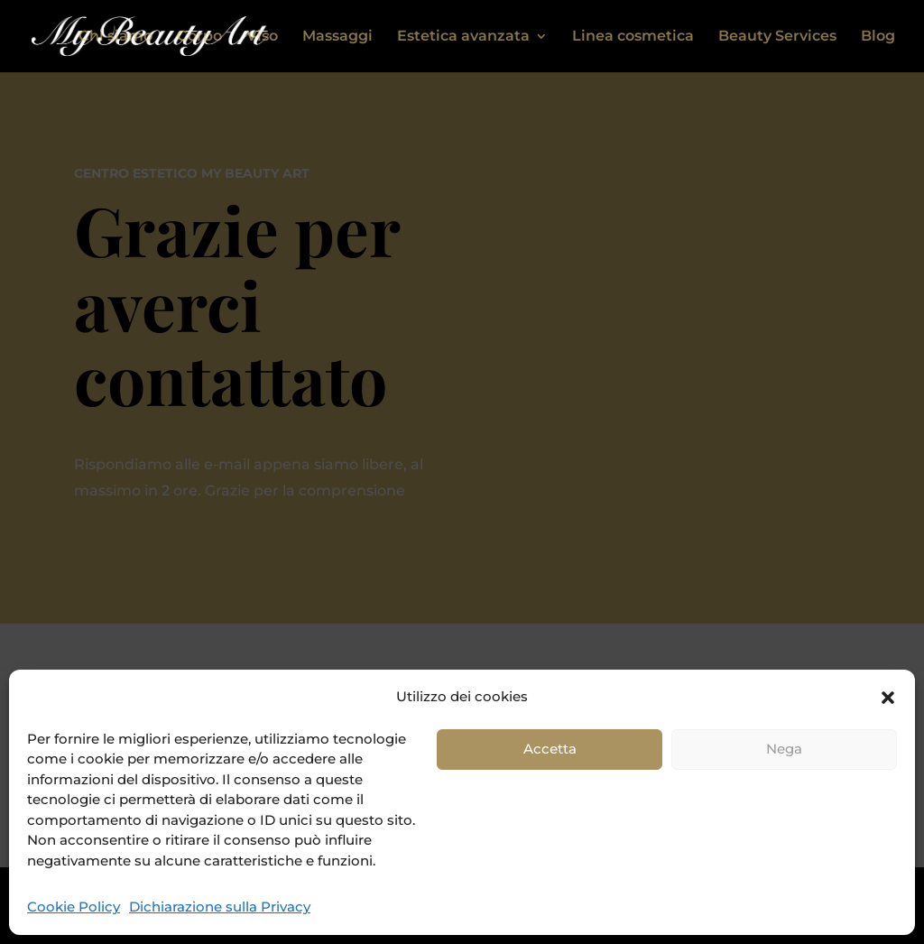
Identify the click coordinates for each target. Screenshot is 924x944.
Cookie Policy (73, 906)
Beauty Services (777, 37)
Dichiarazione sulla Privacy (219, 906)
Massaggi (337, 37)
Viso (262, 37)
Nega (784, 748)
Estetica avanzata (463, 37)
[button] (888, 698)
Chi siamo (115, 37)
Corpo (199, 37)
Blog (878, 37)
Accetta (550, 748)
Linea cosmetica (633, 37)
